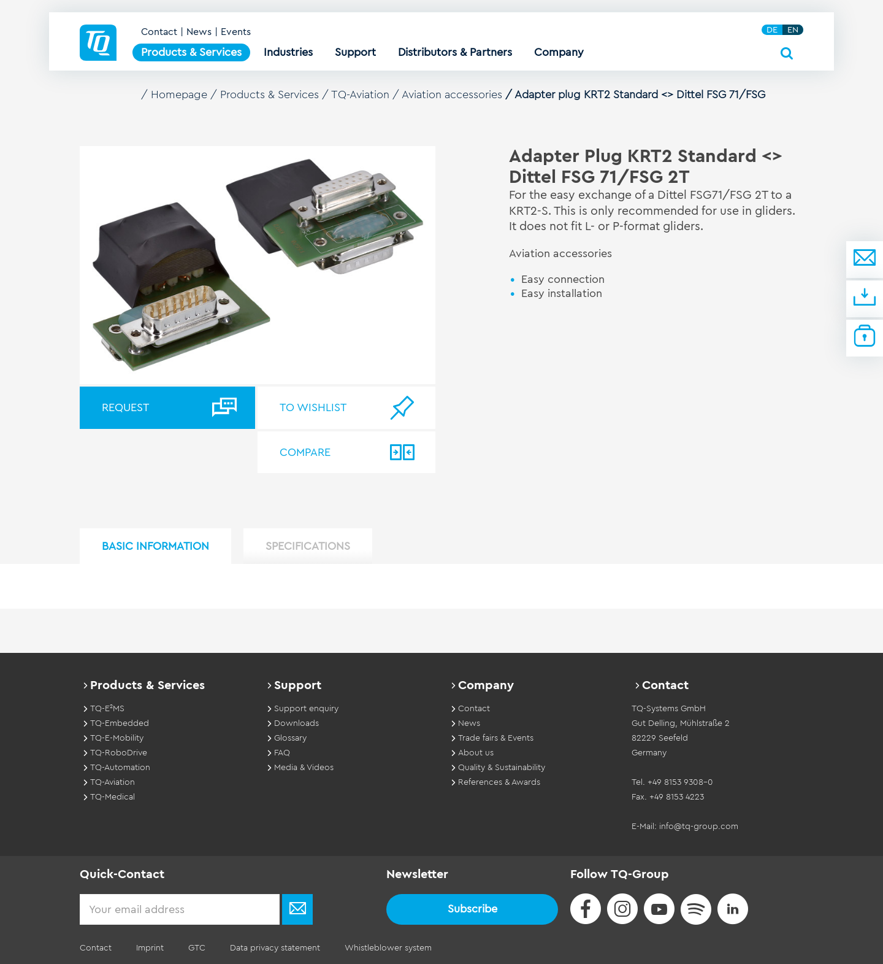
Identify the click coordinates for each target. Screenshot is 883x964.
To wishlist (313, 407)
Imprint (150, 948)
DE (772, 29)
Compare (305, 452)
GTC (196, 948)
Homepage (179, 94)
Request (125, 407)
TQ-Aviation (360, 94)
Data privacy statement (275, 948)
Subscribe (472, 908)
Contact (159, 32)
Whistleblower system (388, 948)
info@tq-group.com (698, 826)
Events (236, 32)
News (199, 32)
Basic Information (155, 546)
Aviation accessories (452, 94)
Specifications (308, 546)
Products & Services (269, 94)
